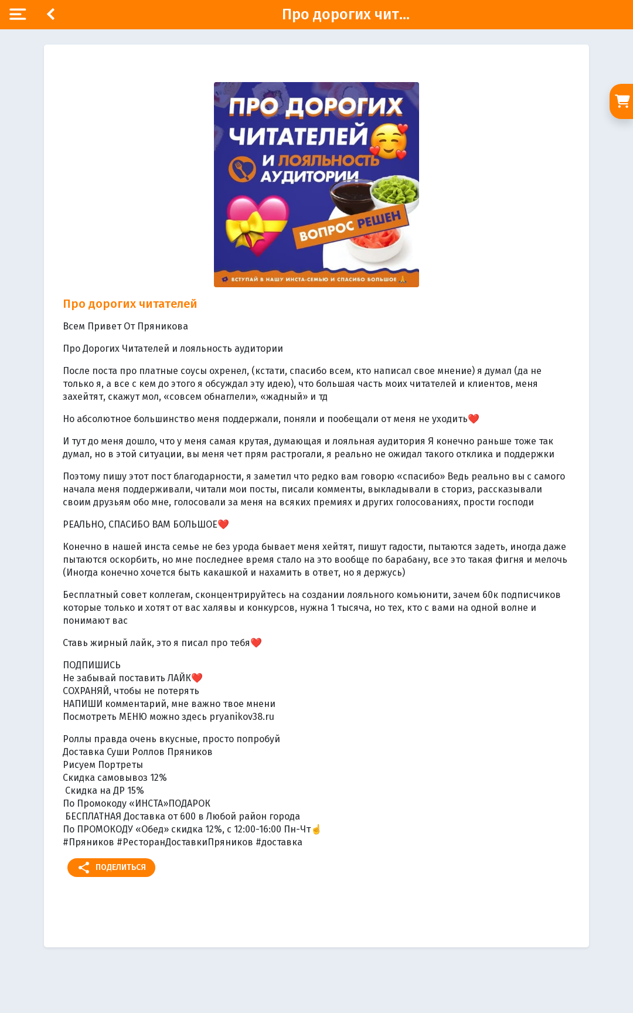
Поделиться (111, 868)
